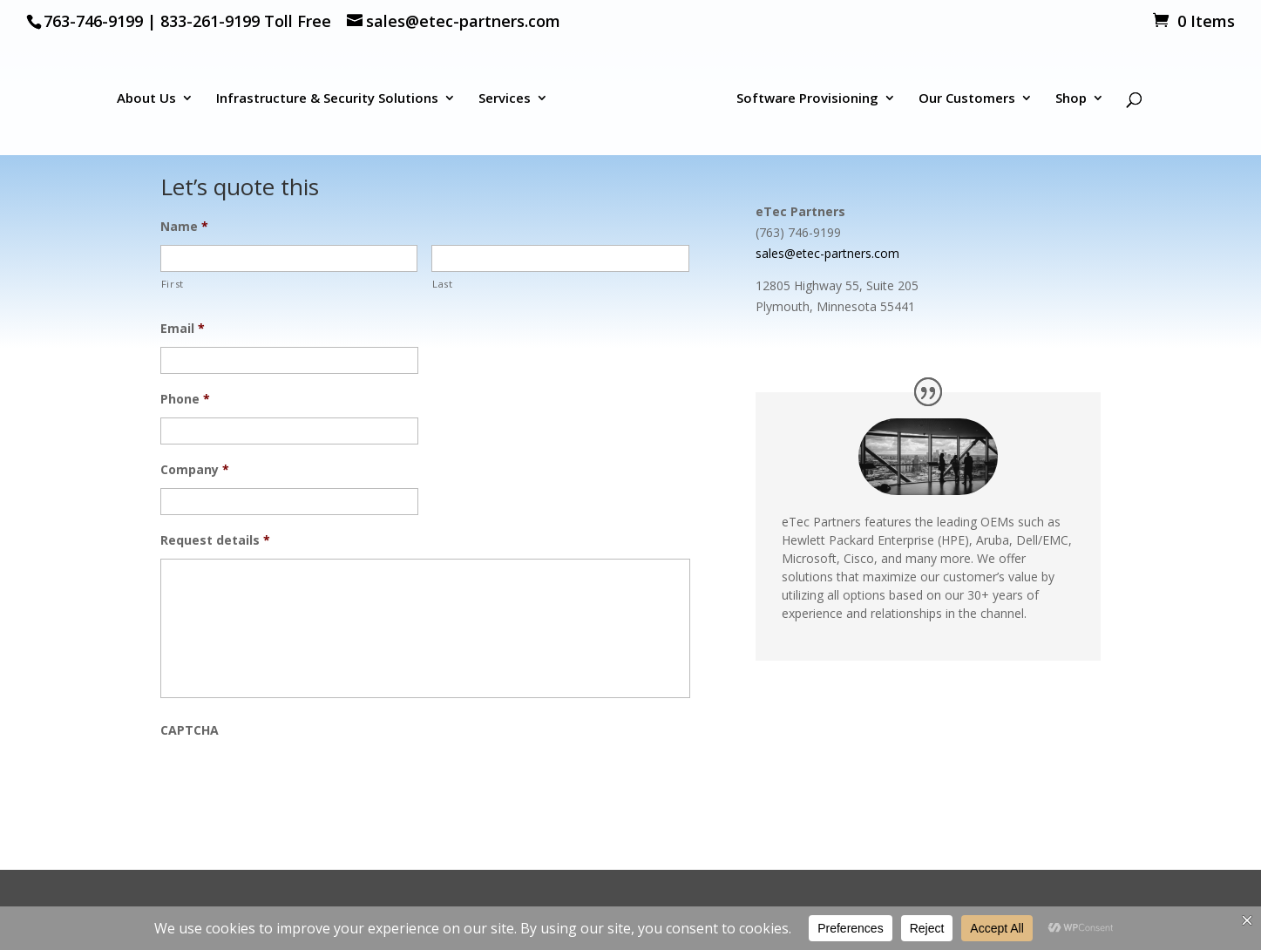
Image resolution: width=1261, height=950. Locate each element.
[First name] (289, 258)
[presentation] (292, 783)
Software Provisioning (807, 99)
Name (184, 226)
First (172, 283)
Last (442, 283)
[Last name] (560, 258)
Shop (1071, 99)
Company (194, 470)
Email (182, 328)
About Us (146, 99)
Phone (185, 399)
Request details (215, 540)
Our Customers (967, 99)
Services (504, 99)
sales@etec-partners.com (827, 253)
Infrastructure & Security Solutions (327, 99)
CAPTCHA (189, 730)
